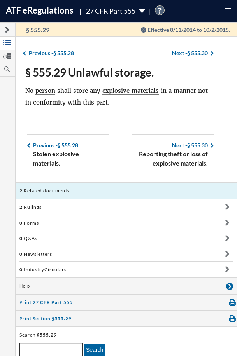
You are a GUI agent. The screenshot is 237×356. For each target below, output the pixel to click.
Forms (29, 223)
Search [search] (94, 350)
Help (24, 286)
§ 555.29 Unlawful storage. (89, 72)
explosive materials (130, 90)
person (45, 90)
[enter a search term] (51, 349)
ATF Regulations (40, 10)
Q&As (28, 238)
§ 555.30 (190, 53)
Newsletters (35, 254)
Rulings (30, 207)
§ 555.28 (51, 53)
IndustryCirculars (43, 269)
